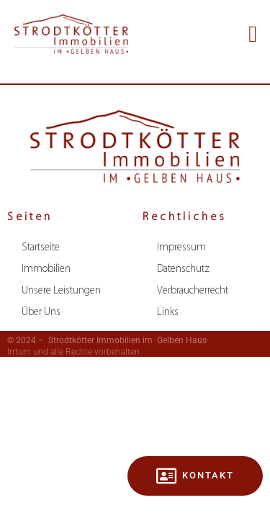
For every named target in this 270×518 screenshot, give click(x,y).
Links (168, 312)
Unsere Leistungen (61, 291)
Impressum (181, 247)
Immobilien (46, 269)
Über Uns (41, 312)
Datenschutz (183, 269)
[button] (253, 34)
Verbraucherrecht (192, 291)
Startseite (41, 247)
